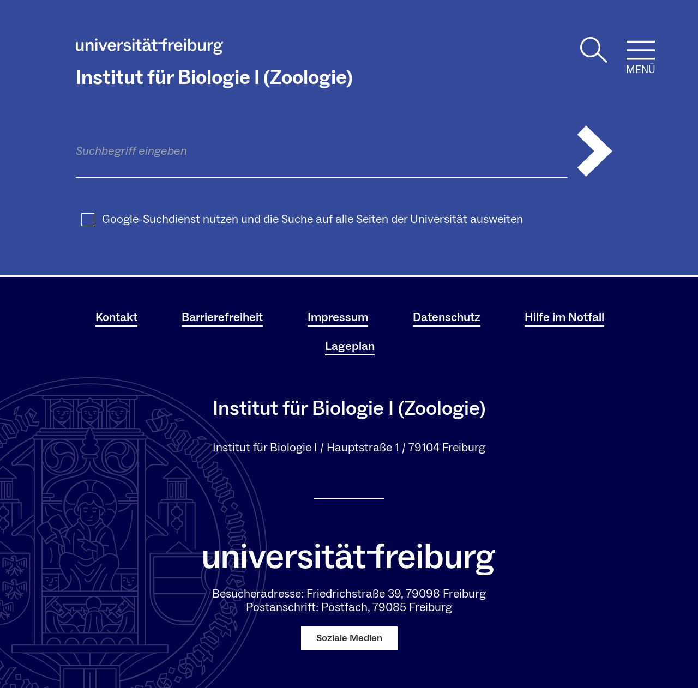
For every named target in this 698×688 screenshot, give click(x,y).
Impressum (338, 317)
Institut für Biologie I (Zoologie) (214, 77)
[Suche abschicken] (595, 151)
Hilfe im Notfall (564, 317)
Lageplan (350, 346)
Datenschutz (446, 317)
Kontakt (116, 317)
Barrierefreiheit (222, 317)
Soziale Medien (349, 638)
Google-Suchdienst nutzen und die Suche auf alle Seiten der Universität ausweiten (312, 219)
